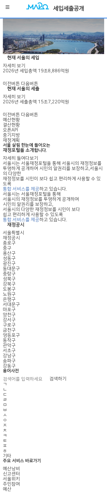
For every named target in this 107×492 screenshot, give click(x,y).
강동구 (9, 366)
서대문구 (11, 304)
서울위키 (11, 478)
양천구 (9, 314)
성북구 (9, 278)
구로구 (9, 325)
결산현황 (11, 124)
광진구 (9, 263)
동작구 (9, 340)
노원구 (9, 294)
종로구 (9, 243)
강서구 (9, 319)
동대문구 (11, 268)
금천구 (9, 330)
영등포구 (11, 335)
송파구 (9, 360)
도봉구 (9, 289)
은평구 (9, 299)
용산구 (9, 253)
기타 (7, 455)
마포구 (9, 309)
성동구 (9, 258)
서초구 (9, 350)
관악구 (9, 345)
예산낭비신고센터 (11, 471)
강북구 (9, 284)
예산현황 (11, 119)
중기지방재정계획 (11, 138)
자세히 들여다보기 (20, 158)
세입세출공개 (68, 8)
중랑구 (9, 273)
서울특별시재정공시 (13, 235)
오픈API (10, 130)
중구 (7, 248)
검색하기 (57, 378)
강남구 (9, 355)
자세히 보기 (14, 65)
